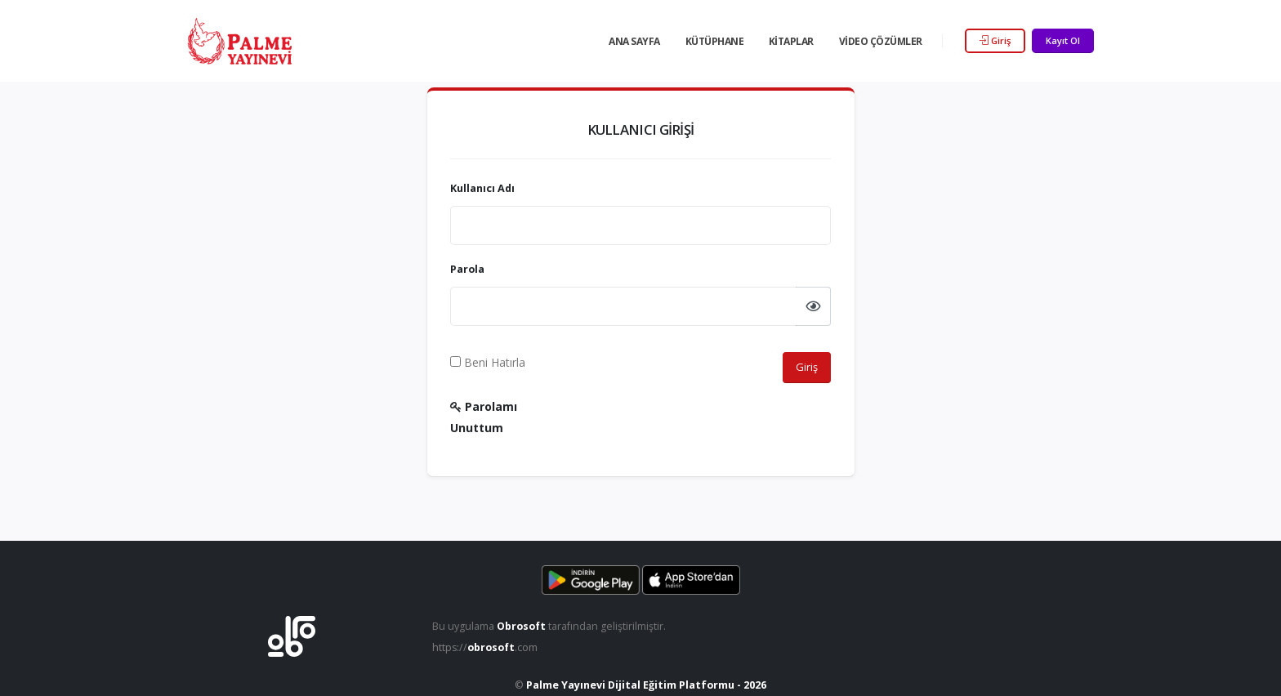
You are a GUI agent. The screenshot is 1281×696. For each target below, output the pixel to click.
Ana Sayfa (634, 41)
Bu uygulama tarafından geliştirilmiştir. (549, 626)
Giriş (995, 40)
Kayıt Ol (1063, 40)
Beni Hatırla (487, 362)
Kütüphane (714, 41)
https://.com (485, 647)
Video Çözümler (880, 41)
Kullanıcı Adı (482, 188)
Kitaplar (791, 41)
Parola (467, 269)
